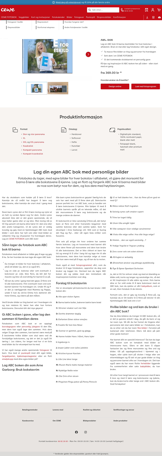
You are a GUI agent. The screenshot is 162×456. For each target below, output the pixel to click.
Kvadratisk (28, 145)
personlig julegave (31, 326)
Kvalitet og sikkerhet (91, 409)
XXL (25, 142)
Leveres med (58, 409)
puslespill (25, 353)
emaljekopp (7, 359)
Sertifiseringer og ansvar (123, 409)
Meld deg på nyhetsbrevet (68, 2)
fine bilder (142, 327)
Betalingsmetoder (29, 409)
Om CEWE (57, 420)
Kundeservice (28, 420)
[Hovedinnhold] (81, 214)
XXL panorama (37, 142)
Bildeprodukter (89, 420)
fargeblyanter (8, 356)
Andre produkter (120, 420)
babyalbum (146, 286)
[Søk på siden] (103, 9)
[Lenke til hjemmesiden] (26, 10)
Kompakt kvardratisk (33, 153)
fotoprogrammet (84, 265)
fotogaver (44, 350)
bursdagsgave (9, 326)
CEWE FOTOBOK (16, 238)
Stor (25, 134)
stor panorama (38, 134)
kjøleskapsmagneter (27, 356)
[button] (153, 10)
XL (24, 138)
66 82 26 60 (63, 441)
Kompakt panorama (32, 149)
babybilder (145, 366)
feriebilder (146, 363)
